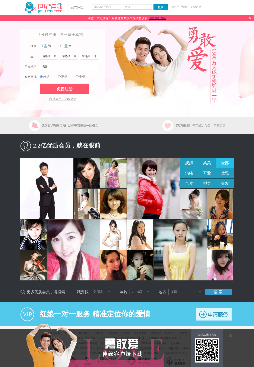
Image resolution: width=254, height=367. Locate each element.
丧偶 (82, 76)
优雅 (225, 173)
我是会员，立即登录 (62, 99)
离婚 (64, 76)
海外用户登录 (179, 6)
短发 (225, 183)
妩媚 (189, 163)
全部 (225, 163)
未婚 (46, 76)
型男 (207, 183)
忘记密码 (196, 6)
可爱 (207, 173)
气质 (189, 183)
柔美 (207, 163)
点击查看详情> (157, 18)
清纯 (189, 173)
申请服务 (214, 314)
